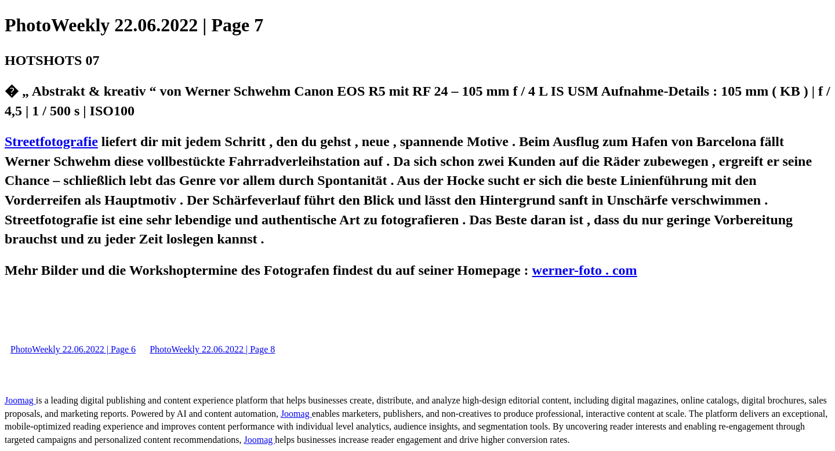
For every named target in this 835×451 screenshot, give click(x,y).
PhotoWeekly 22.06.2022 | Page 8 (212, 349)
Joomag (20, 400)
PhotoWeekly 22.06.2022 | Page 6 (73, 349)
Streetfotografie (51, 141)
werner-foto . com (584, 270)
